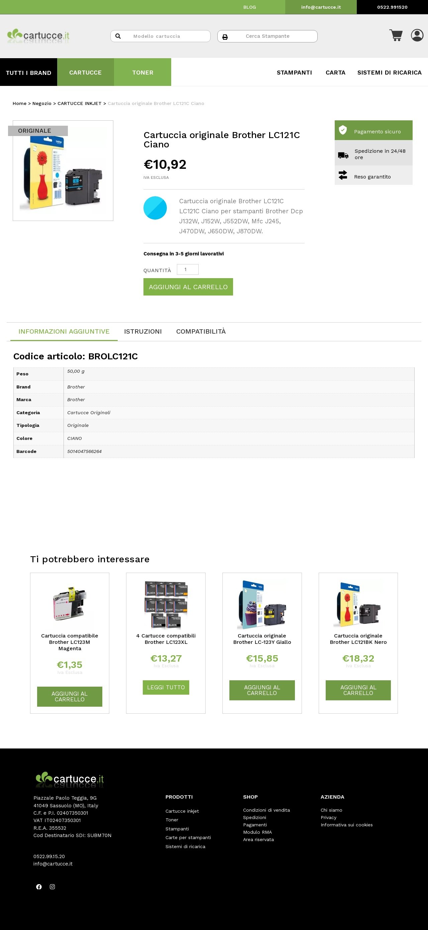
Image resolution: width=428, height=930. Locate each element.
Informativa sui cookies (347, 824)
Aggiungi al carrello (188, 287)
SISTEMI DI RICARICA (389, 72)
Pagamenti (255, 824)
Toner (172, 817)
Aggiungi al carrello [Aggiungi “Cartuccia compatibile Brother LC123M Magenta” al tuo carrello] (69, 696)
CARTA (335, 72)
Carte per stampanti (188, 832)
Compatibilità (201, 331)
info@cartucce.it (321, 7)
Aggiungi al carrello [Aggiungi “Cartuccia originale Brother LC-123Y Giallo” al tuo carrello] (262, 690)
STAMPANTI (294, 72)
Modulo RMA (257, 832)
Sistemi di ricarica (185, 839)
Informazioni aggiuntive (64, 331)
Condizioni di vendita (266, 810)
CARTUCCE (85, 72)
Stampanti (177, 824)
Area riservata (258, 839)
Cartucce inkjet (182, 810)
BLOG (249, 7)
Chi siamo (331, 810)
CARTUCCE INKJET (80, 103)
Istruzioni (143, 331)
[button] (396, 36)
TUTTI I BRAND (28, 72)
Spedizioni (254, 817)
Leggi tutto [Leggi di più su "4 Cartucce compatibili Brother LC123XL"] (166, 687)
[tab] (64, 332)
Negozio (41, 103)
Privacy (328, 817)
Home (19, 103)
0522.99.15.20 (49, 856)
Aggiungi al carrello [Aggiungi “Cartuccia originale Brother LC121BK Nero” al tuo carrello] (358, 690)
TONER (142, 72)
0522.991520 (392, 7)
